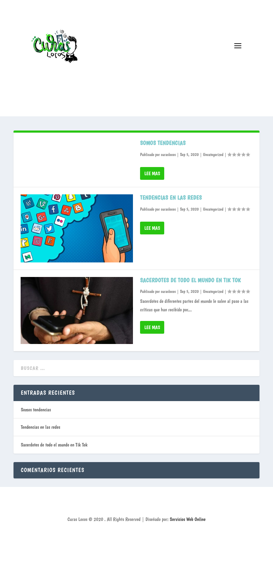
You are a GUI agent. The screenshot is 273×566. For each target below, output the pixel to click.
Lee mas (152, 173)
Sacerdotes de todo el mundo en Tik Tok (190, 280)
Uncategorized (213, 154)
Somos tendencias (163, 143)
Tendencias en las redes (171, 197)
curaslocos (168, 154)
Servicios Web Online (188, 519)
